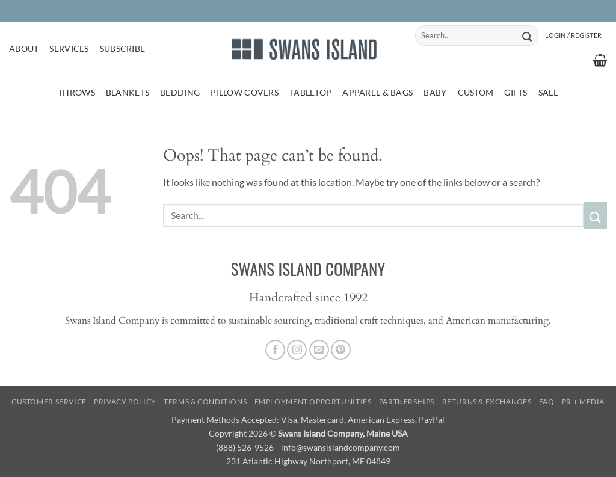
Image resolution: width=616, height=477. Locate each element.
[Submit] (527, 35)
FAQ (547, 401)
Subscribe (123, 48)
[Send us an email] (319, 350)
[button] (573, 35)
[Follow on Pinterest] (341, 350)
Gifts (515, 92)
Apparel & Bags (377, 92)
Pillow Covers (245, 92)
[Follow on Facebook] (275, 350)
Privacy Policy (125, 401)
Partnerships (406, 401)
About (23, 48)
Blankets (127, 92)
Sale (548, 92)
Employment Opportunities (313, 401)
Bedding (180, 92)
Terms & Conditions (205, 401)
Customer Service (49, 401)
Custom (476, 92)
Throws (76, 92)
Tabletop (310, 92)
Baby (435, 92)
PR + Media (583, 401)
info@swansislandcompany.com (340, 447)
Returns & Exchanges (487, 401)
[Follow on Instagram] (297, 350)
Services (68, 48)
